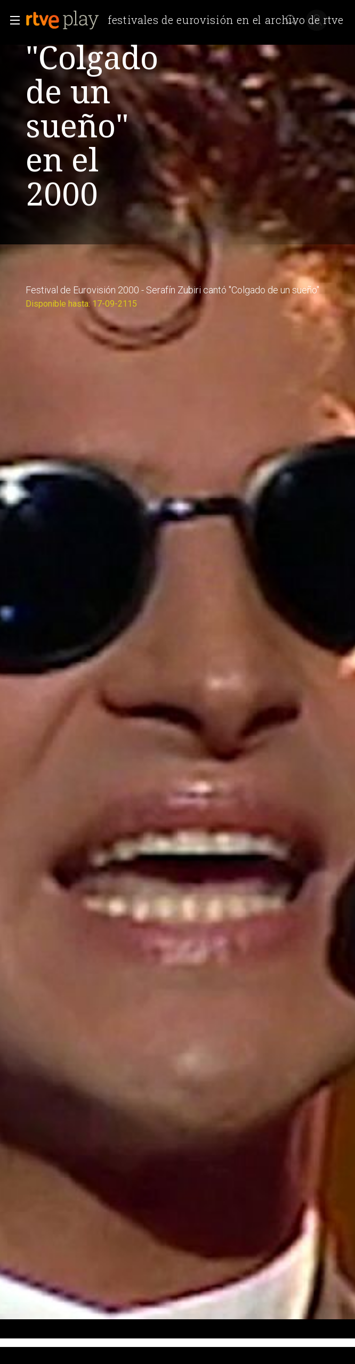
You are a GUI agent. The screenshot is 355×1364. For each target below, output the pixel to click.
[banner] (189, 20)
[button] (11, 20)
